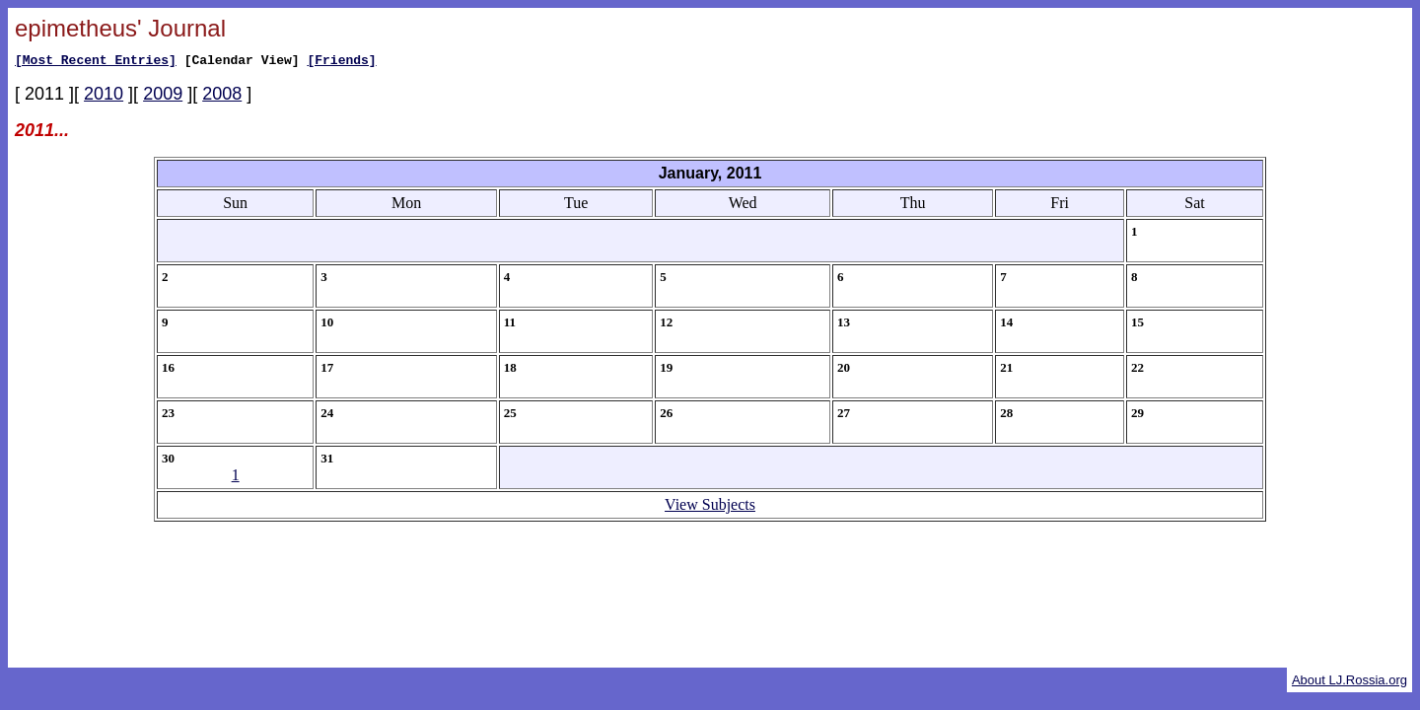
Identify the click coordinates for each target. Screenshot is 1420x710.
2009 (162, 96)
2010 (103, 96)
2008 (222, 96)
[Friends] (341, 62)
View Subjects (710, 507)
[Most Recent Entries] (96, 62)
